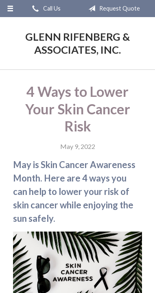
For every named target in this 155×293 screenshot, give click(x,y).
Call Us (45, 8)
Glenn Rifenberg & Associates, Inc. (77, 43)
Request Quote (112, 8)
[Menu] (10, 8)
